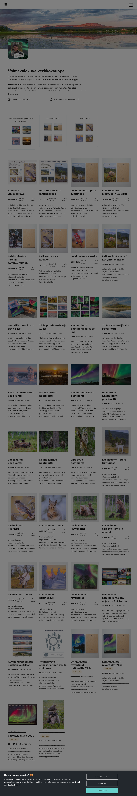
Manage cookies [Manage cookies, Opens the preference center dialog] (102, 777)
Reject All (102, 784)
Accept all (102, 791)
